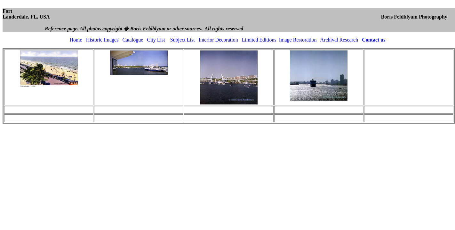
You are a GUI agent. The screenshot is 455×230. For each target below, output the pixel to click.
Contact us (373, 39)
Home (76, 39)
